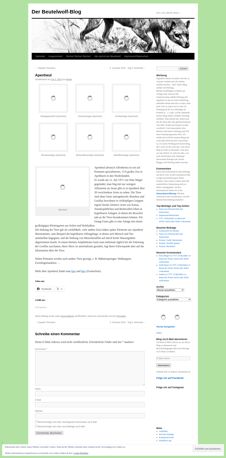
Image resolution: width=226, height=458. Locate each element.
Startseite (40, 56)
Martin (69, 79)
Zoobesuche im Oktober (169, 231)
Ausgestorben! (55, 56)
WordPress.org (165, 440)
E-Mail (38, 400)
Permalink (121, 316)
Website (39, 411)
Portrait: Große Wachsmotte (170, 240)
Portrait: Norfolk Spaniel (169, 243)
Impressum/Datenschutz (136, 56)
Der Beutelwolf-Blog (56, 12)
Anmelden (163, 431)
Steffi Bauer (164, 265)
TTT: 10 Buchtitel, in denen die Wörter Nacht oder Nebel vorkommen (175, 258)
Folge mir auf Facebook (170, 378)
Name (38, 389)
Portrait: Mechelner (167, 246)
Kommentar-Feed (166, 437)
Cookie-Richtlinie (80, 453)
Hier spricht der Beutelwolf (107, 56)
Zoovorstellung (67, 316)
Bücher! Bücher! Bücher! (78, 56)
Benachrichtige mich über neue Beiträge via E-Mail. (61, 426)
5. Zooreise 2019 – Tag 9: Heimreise (128, 68)
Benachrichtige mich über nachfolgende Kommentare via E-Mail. (67, 422)
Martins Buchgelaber (165, 326)
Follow (159, 333)
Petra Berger (164, 255)
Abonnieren (164, 365)
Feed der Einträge (166, 434)
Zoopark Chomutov (45, 68)
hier (73, 271)
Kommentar (41, 349)
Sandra (162, 274)
